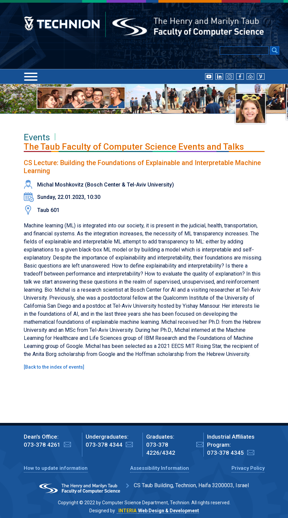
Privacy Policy (248, 468)
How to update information (56, 468)
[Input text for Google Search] (244, 50)
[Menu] (31, 76)
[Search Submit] (274, 51)
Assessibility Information (159, 468)
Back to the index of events (54, 367)
